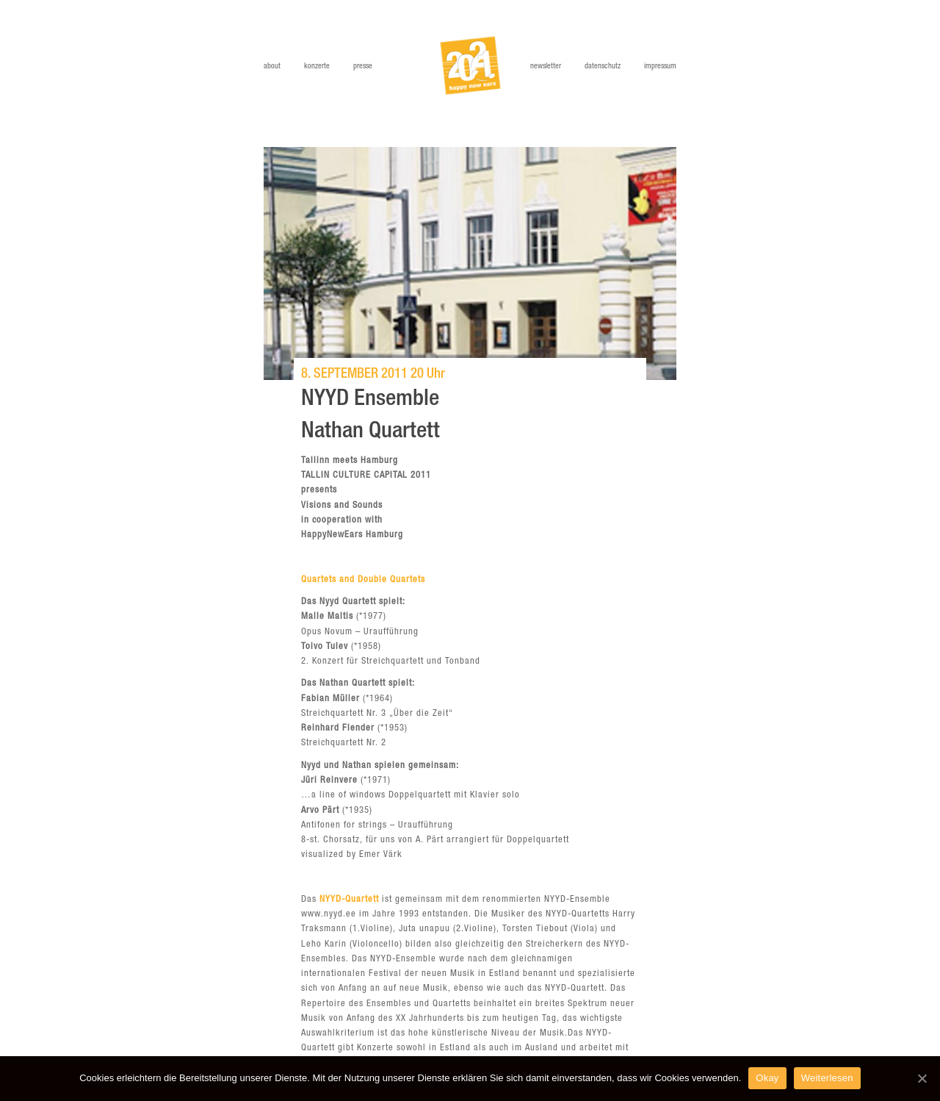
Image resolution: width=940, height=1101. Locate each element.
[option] (470, 263)
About (272, 66)
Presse (362, 66)
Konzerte (317, 66)
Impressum (660, 66)
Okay (767, 1077)
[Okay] (921, 1078)
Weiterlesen (827, 1077)
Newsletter (545, 66)
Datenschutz (603, 66)
